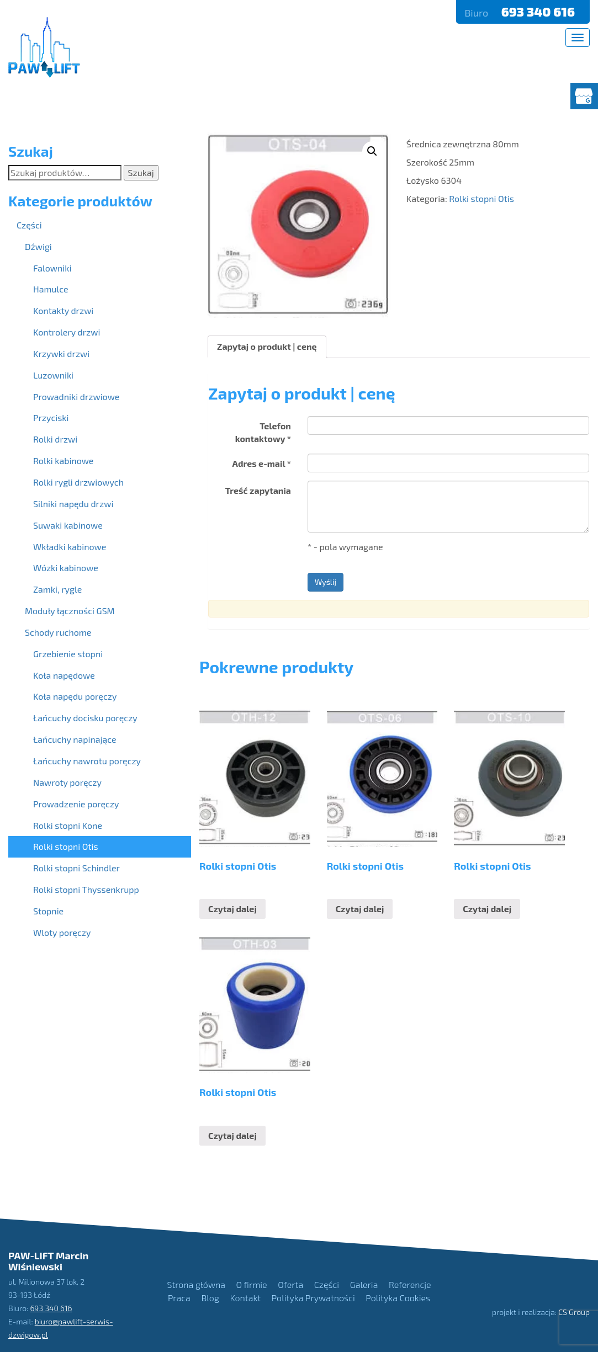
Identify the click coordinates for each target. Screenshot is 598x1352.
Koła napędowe (64, 675)
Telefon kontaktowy (263, 432)
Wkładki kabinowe (69, 546)
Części (29, 225)
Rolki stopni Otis (481, 198)
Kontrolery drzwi (66, 332)
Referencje (410, 1284)
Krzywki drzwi (61, 353)
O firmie (251, 1284)
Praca (179, 1297)
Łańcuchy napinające (75, 739)
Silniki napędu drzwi (73, 503)
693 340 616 (539, 11)
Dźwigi (38, 246)
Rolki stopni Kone (67, 825)
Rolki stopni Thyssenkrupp (86, 889)
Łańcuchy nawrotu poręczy (87, 760)
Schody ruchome (58, 632)
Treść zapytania (258, 490)
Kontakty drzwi (63, 310)
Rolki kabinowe (63, 460)
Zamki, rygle (57, 589)
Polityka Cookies (398, 1297)
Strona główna (196, 1284)
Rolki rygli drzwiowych (78, 482)
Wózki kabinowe (65, 567)
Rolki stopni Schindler (76, 868)
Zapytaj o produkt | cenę (267, 346)
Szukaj (141, 172)
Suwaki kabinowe (68, 525)
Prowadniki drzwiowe (76, 396)
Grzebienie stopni (68, 653)
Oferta (290, 1284)
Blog (210, 1297)
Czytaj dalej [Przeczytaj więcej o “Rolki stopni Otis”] (232, 908)
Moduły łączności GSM (70, 610)
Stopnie (48, 911)
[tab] (267, 347)
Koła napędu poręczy (75, 696)
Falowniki (52, 268)
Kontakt (245, 1297)
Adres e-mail (261, 463)
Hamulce (50, 289)
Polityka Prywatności (313, 1297)
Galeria (364, 1284)
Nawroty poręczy (67, 782)
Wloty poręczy (62, 932)
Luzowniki (53, 375)
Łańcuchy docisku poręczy (85, 717)
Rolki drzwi (55, 439)
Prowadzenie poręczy (76, 804)
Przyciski (50, 417)
